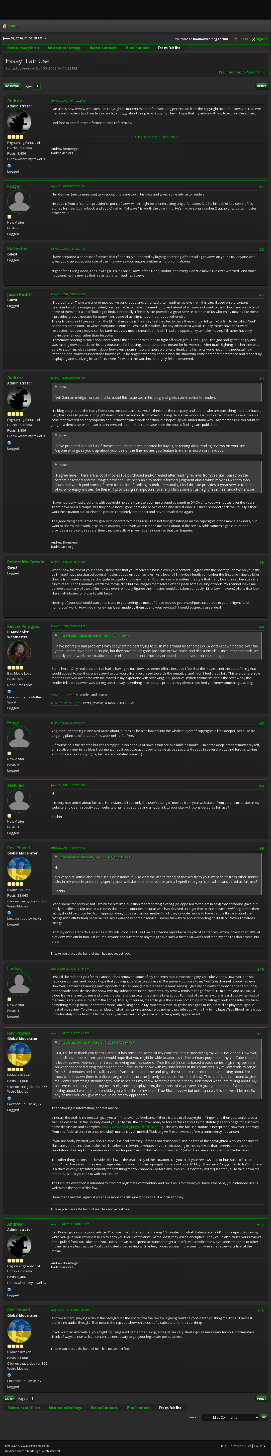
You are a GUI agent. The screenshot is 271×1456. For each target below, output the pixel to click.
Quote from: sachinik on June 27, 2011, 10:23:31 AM (95, 857)
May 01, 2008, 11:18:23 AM (68, 562)
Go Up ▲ (260, 1446)
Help (223, 1446)
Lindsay (15, 968)
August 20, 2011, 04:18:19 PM (70, 1224)
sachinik (15, 785)
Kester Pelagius (23, 626)
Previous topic (231, 72)
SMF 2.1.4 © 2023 (16, 1445)
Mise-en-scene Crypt (65, 703)
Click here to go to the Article (156, 137)
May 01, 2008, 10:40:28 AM (68, 377)
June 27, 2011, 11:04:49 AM (68, 847)
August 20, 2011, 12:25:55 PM (70, 1033)
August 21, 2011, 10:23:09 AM (70, 1310)
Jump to (194, 1417)
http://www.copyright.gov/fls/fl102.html (132, 1126)
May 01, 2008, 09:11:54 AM (68, 294)
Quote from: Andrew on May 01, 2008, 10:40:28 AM (94, 636)
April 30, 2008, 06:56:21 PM (68, 186)
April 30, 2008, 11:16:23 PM (68, 248)
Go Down (12, 86)
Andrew (15, 100)
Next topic (256, 72)
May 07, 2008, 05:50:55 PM (68, 722)
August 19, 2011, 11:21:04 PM (70, 968)
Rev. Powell (18, 847)
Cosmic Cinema (62, 695)
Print (261, 86)
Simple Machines (39, 1445)
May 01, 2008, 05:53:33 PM (68, 626)
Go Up (9, 1399)
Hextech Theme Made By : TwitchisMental (32, 1451)
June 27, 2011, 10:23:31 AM (68, 785)
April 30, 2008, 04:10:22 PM (68, 100)
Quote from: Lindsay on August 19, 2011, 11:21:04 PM (96, 1042)
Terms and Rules (240, 1446)
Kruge (13, 186)
